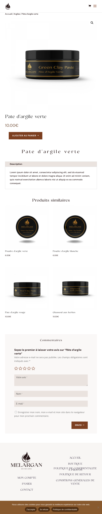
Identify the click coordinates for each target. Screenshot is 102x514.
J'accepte (30, 509)
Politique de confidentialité (65, 509)
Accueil (8, 14)
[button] (92, 23)
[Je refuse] (98, 507)
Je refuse (44, 509)
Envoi (78, 425)
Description (16, 164)
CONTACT (26, 490)
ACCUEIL (75, 458)
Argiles (17, 14)
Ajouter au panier (24, 135)
